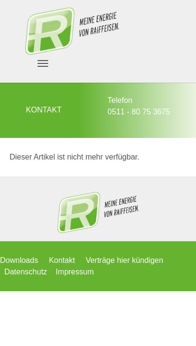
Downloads (19, 260)
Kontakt (62, 260)
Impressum (75, 272)
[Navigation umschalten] (43, 63)
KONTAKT (44, 110)
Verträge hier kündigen (124, 260)
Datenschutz (25, 272)
